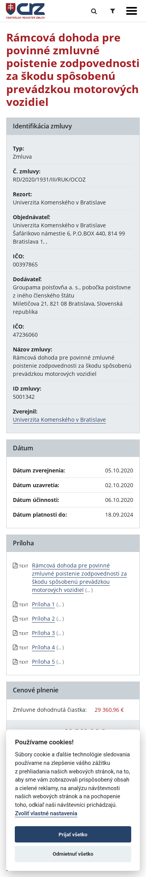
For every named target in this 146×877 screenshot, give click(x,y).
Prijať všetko (73, 834)
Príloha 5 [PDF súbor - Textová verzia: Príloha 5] (43, 661)
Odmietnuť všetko (73, 854)
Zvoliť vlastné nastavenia (46, 813)
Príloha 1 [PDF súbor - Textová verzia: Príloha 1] (43, 604)
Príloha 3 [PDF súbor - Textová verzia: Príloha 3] (43, 633)
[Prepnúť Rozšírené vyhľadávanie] (112, 10)
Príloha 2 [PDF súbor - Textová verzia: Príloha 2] (43, 618)
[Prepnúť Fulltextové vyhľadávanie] (94, 10)
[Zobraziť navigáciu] (131, 10)
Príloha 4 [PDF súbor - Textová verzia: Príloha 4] (43, 647)
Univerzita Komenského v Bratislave (59, 419)
